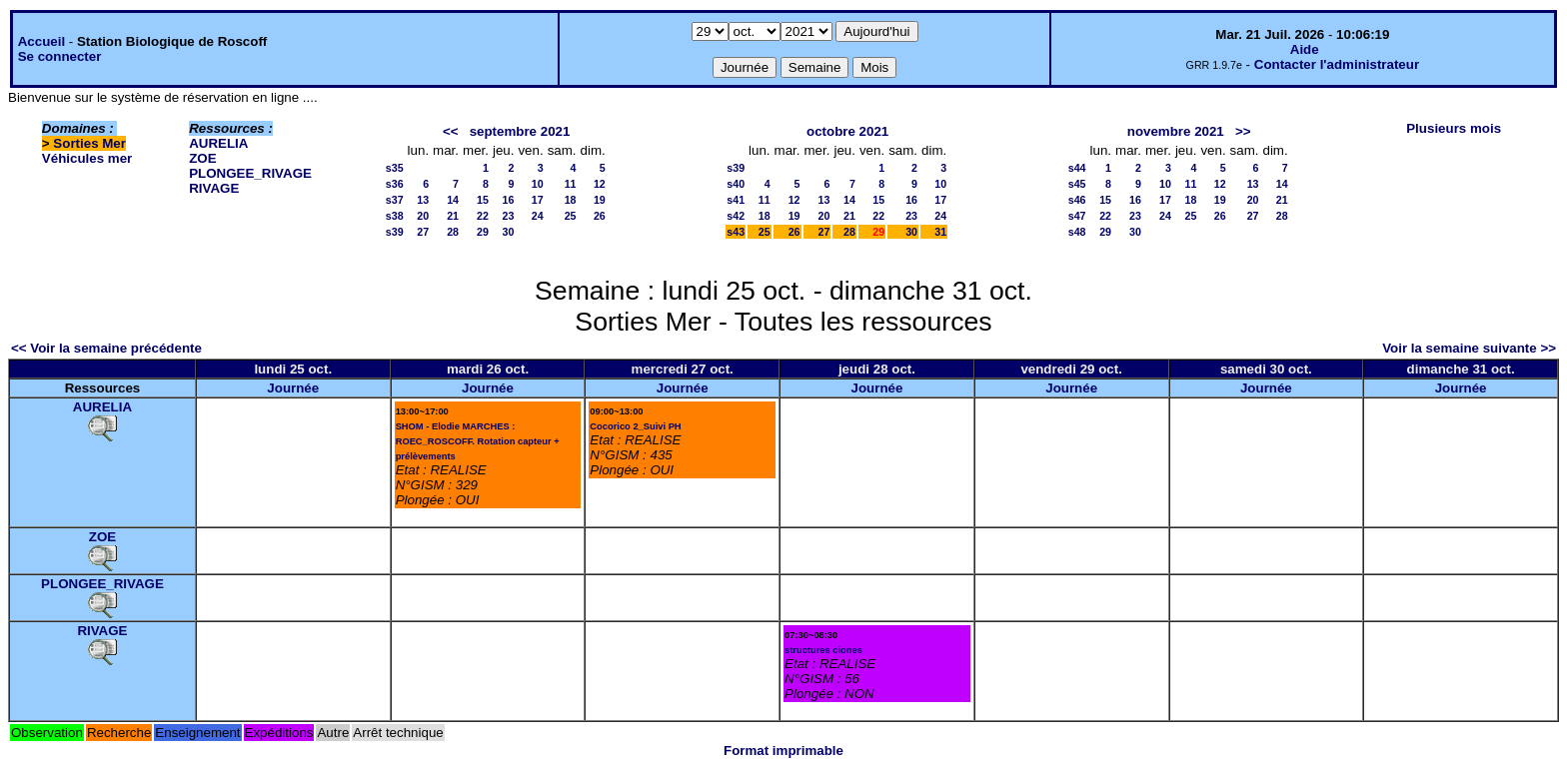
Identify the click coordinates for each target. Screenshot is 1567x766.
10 (538, 184)
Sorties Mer (89, 143)
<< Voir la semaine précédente (106, 348)
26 (600, 216)
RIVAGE (214, 188)
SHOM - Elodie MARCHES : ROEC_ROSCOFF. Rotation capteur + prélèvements (478, 441)
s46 (1077, 200)
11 (571, 184)
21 (453, 216)
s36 (395, 184)
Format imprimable (783, 750)
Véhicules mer (87, 158)
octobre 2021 (847, 131)
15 (483, 200)
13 (423, 200)
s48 (1077, 232)
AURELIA (218, 143)
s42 (736, 216)
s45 (1077, 184)
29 (483, 232)
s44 (1077, 168)
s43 (736, 232)
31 (940, 232)
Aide (1304, 49)
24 (538, 216)
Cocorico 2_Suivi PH (635, 426)
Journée (293, 388)
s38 (395, 216)
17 (538, 200)
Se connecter (60, 56)
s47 (1077, 216)
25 (571, 216)
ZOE (202, 158)
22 (483, 216)
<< (451, 131)
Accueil (41, 41)
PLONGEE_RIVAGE (250, 173)
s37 (395, 200)
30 (509, 232)
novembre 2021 (1175, 131)
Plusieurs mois (1453, 128)
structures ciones (823, 650)
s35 (395, 168)
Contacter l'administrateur (1336, 64)
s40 (736, 184)
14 (453, 200)
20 (423, 216)
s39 (395, 232)
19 (600, 200)
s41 (736, 200)
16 (509, 200)
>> (1243, 131)
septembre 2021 (520, 131)
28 (453, 232)
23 (509, 216)
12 (600, 184)
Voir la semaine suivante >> (1469, 348)
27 (423, 232)
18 (571, 200)
